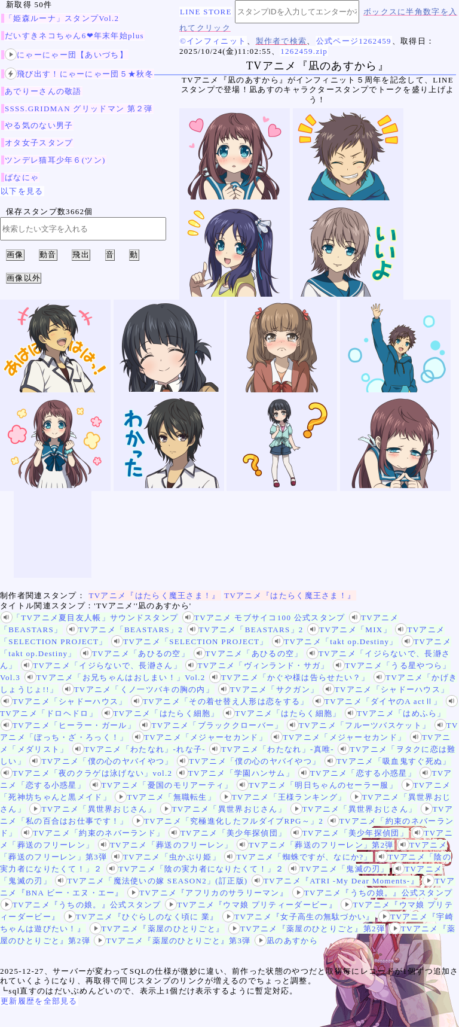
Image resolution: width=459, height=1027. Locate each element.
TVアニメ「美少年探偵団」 (227, 833)
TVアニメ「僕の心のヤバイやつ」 (101, 761)
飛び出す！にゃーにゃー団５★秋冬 (79, 74)
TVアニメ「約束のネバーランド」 (92, 833)
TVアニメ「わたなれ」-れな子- (139, 749)
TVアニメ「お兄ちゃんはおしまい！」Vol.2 (115, 677)
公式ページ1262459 (353, 40)
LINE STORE (206, 11)
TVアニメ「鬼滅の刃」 (338, 869)
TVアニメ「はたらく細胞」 (160, 713)
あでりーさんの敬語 (43, 91)
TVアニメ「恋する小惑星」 (357, 773)
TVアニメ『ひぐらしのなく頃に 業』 (141, 917)
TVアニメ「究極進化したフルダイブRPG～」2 (227, 821)
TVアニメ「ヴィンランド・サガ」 (257, 665)
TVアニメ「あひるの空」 (134, 653)
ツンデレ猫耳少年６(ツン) (55, 160)
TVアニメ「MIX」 (349, 629)
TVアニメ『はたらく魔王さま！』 (155, 595)
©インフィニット (213, 40)
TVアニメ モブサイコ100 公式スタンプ (263, 617)
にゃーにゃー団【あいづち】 (66, 55)
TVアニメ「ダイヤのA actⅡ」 (377, 701)
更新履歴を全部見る (39, 1000)
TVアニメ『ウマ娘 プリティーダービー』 (251, 905)
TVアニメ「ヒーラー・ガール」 (68, 725)
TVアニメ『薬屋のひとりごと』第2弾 (306, 929)
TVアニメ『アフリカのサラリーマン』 (207, 893)
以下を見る (22, 191)
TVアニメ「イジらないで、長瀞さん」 (101, 665)
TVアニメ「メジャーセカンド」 (199, 737)
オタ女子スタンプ (39, 142)
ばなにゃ (22, 177)
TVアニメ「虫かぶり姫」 (166, 857)
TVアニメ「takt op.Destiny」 (334, 641)
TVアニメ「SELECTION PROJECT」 (189, 641)
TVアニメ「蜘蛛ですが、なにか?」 (298, 857)
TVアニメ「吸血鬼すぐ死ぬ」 (388, 761)
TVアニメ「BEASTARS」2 (124, 629)
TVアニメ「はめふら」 (395, 713)
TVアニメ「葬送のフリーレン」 (165, 845)
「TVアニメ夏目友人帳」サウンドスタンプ (89, 617)
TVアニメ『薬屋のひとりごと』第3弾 (172, 940)
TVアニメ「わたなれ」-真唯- (271, 749)
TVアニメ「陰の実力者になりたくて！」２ (195, 869)
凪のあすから (286, 940)
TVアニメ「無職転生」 (165, 797)
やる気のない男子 (39, 125)
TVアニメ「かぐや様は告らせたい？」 (289, 677)
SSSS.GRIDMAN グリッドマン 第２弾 (79, 108)
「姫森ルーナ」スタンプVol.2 (62, 18)
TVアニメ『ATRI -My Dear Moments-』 (335, 881)
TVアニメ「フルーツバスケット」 (358, 725)
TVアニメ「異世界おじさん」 (92, 809)
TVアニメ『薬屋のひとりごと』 (157, 929)
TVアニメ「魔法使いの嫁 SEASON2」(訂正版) (151, 881)
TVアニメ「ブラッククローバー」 (211, 725)
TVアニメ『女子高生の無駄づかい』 (298, 917)
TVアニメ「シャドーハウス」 (386, 689)
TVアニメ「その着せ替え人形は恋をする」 (219, 701)
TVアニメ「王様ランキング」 (283, 797)
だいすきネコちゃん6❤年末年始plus (74, 35)
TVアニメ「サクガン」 (268, 689)
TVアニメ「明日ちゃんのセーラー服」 (317, 785)
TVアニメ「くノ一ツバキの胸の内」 (138, 689)
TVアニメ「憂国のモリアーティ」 (161, 785)
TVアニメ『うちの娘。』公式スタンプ (372, 893)
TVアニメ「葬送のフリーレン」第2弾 (315, 845)
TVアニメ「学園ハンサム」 (235, 773)
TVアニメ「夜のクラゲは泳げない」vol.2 (86, 773)
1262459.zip (304, 51)
